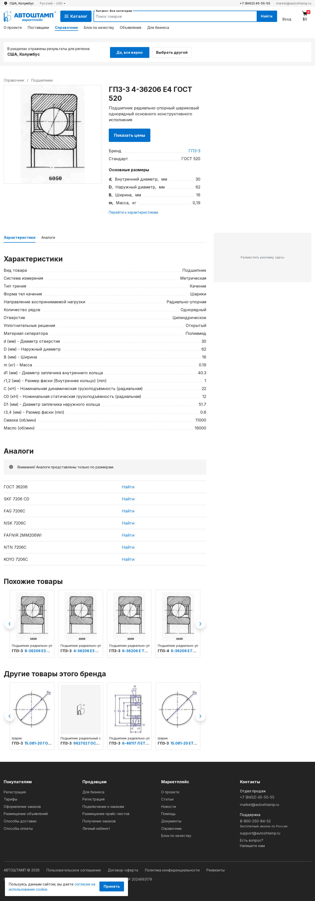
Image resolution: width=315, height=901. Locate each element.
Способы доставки (20, 820)
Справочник (66, 27)
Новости (168, 806)
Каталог (75, 16)
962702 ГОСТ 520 (89, 742)
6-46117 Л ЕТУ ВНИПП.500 (146, 742)
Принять (112, 886)
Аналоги (48, 237)
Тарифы (10, 798)
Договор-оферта (123, 869)
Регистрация (15, 791)
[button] (52, 3)
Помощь (168, 813)
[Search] (170, 16)
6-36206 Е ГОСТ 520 (190, 650)
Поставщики (38, 27)
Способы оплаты (18, 828)
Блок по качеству (99, 27)
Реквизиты (215, 869)
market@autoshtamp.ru (293, 3)
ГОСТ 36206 (16, 486)
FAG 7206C (14, 510)
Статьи (167, 798)
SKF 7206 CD (16, 498)
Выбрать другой (174, 51)
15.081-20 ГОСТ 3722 (44, 742)
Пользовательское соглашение (74, 869)
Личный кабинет (96, 828)
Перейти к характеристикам (133, 211)
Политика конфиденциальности (173, 869)
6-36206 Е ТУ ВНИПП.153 (145, 650)
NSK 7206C (15, 522)
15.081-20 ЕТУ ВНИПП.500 (194, 742)
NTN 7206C (15, 546)
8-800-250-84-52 (275, 823)
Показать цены (129, 134)
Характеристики (19, 237)
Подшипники (42, 79)
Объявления (130, 27)
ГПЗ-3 (194, 150)
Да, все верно (129, 51)
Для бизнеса (158, 27)
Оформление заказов (22, 806)
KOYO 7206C (16, 558)
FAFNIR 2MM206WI (23, 534)
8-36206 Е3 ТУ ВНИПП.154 (49, 650)
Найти (265, 16)
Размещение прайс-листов (105, 813)
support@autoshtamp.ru (260, 832)
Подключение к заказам (103, 806)
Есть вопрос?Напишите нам (252, 842)
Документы (171, 820)
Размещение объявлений (26, 813)
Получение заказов (99, 820)
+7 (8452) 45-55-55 (255, 3)
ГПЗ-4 (164, 650)
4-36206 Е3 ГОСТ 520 (93, 650)
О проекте (13, 27)
